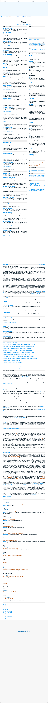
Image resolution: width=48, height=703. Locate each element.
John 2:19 (15, 402)
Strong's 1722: (5, 584)
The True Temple (6, 326)
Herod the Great (6, 308)
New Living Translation (7, 32)
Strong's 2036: (5, 556)
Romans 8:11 (33, 490)
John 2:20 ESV (5, 606)
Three (44, 170)
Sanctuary (36, 170)
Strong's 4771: (5, 570)
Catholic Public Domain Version (9, 177)
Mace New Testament (7, 217)
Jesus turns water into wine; (34, 182)
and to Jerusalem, (33, 184)
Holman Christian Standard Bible (9, 89)
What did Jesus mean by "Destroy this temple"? (13, 366)
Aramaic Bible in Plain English (8, 197)
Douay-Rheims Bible (6, 173)
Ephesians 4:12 (28, 484)
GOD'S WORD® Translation (8, 107)
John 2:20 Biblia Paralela (7, 612)
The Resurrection (6, 312)
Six (39, 170)
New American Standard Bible (8, 59)
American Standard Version (8, 94)
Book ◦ (40, 264)
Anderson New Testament (8, 203)
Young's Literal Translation (8, 162)
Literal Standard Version (7, 153)
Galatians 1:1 (38, 490)
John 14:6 (30, 148)
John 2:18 (41, 391)
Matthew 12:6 (5, 383)
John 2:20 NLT (5, 605)
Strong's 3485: (6, 512)
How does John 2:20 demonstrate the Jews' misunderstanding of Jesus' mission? (19, 344)
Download (43, 49)
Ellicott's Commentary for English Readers (11, 428)
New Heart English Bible (7, 127)
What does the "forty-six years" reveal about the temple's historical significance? (18, 346)
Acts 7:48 (10, 383)
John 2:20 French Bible (7, 614)
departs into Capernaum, (34, 183)
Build (30, 169)
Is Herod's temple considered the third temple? (13, 362)
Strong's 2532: (5, 563)
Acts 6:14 (30, 128)
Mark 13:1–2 (28, 376)
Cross (21, 24)
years (43, 43)
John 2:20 (4, 422)
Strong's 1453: (5, 577)
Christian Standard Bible (7, 85)
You (41, 44)
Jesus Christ (5, 297)
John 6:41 (30, 89)
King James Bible (6, 50)
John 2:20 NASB (6, 608)
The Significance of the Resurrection (9, 322)
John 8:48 (30, 77)
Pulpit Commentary (6, 452)
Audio (18, 24)
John (4, 16)
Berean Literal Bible (6, 45)
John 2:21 (7, 404)
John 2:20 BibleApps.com (7, 611)
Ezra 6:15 (30, 55)
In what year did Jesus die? (9, 364)
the (31, 44)
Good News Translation (7, 111)
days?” (39, 45)
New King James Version (7, 54)
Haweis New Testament (7, 212)
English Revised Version (7, 102)
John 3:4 (15, 394)
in (34, 45)
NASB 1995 (5, 63)
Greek (30, 24)
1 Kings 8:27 (34, 380)
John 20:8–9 (13, 414)
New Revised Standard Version (9, 186)
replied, (36, 44)
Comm (27, 24)
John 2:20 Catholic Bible (7, 616)
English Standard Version (7, 37)
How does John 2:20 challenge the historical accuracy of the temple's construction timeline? (21, 358)
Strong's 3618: (5, 534)
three (36, 45)
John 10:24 (31, 82)
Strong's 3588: (6, 541)
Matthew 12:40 (38, 291)
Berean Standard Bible (7, 41)
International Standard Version (8, 116)
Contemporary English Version (8, 98)
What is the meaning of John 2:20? (10, 342)
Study (24, 24)
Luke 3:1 (30, 440)
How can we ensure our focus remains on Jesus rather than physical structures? (18, 352)
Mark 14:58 (31, 104)
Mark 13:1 (30, 69)
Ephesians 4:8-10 (34, 494)
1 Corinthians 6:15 (15, 484)
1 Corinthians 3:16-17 (35, 293)
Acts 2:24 (15, 490)
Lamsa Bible (5, 192)
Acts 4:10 (23, 490)
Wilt (29, 171)
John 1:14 (30, 135)
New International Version (7, 28)
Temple (41, 170)
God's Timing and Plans (7, 336)
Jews (34, 44)
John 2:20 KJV (5, 609)
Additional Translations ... (7, 235)
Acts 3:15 (19, 490)
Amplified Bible (5, 76)
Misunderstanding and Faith (8, 331)
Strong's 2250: (5, 600)
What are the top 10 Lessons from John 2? (12, 360)
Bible (2, 16)
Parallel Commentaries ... (7, 496)
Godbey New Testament (7, 208)
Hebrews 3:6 (42, 483)
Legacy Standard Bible (7, 72)
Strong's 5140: (5, 593)
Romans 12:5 (22, 484)
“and (39, 44)
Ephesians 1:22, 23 (35, 484)
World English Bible (6, 147)
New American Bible (6, 182)
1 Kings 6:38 (31, 61)
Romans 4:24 (27, 490)
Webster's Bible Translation (8, 131)
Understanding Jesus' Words (8, 317)
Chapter (43, 264)
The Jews (5, 301)
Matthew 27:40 (31, 110)
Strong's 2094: (5, 527)
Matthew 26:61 (31, 98)
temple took (34, 43)
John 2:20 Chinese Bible (7, 613)
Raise (44, 169)
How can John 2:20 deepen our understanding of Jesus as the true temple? (17, 348)
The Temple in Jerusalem (8, 305)
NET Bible (4, 121)
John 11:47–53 (31, 396)
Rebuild (32, 170)
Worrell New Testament (7, 225)
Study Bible (5, 264)
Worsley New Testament (7, 230)
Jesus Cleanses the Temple (34, 39)
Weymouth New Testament (8, 136)
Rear (29, 170)
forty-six (39, 43)
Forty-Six (38, 169)
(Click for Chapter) (8, 26)
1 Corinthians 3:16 (32, 154)
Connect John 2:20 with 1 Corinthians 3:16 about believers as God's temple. (17, 350)
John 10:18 (31, 142)
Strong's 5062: (5, 520)
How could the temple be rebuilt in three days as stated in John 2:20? (16, 354)
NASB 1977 (5, 67)
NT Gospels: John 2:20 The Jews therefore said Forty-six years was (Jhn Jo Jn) (18, 618)
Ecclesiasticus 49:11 (10, 450)
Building (32, 169)
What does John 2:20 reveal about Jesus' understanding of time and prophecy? (18, 356)
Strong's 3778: (5, 505)
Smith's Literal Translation (7, 166)
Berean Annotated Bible (7, 80)
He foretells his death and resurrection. (37, 188)
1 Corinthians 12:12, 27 (7, 484)
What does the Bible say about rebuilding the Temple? (14, 368)
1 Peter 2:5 (24, 417)
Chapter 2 (7, 16)
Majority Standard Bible (7, 142)
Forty (35, 169)
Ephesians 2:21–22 (18, 417)
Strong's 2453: (5, 549)
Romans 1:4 (42, 406)
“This (30, 43)
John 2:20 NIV (5, 604)
